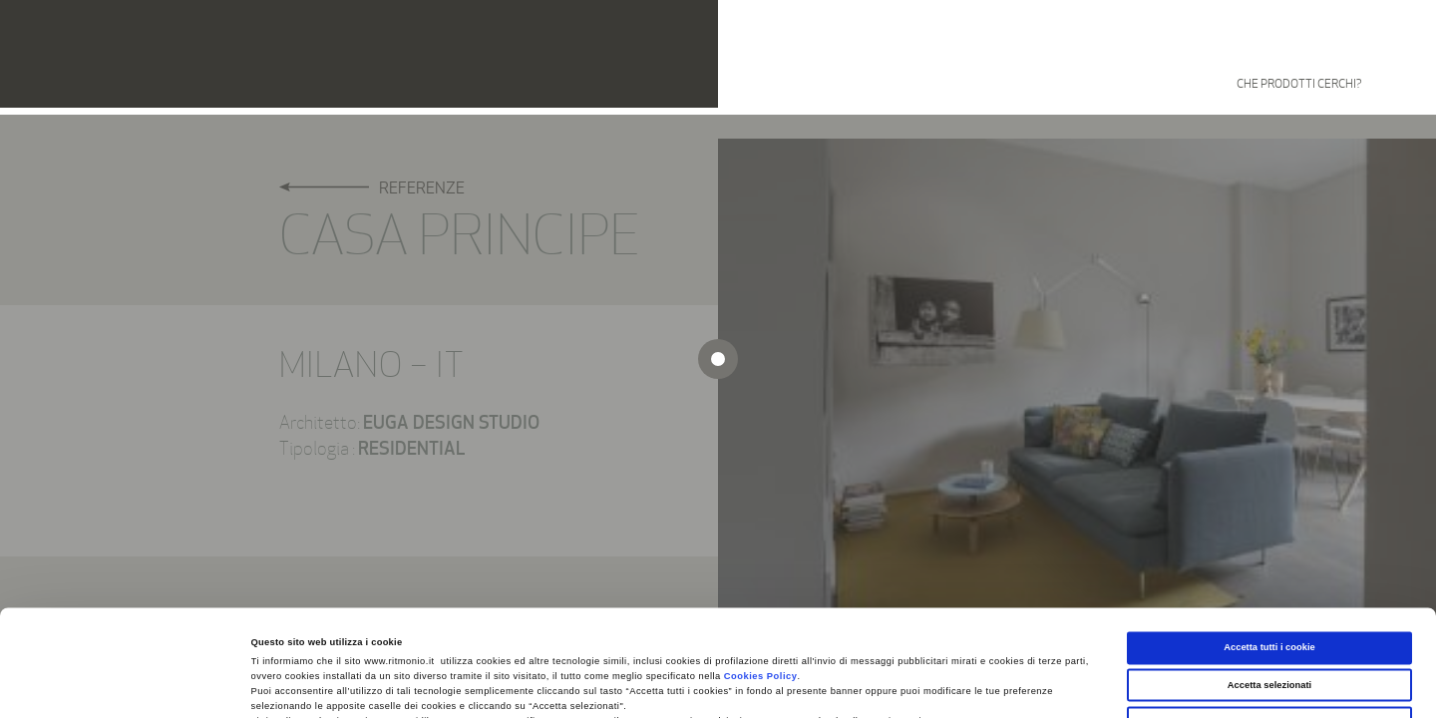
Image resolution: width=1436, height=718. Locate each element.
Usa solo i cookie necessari (1269, 616)
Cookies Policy (761, 570)
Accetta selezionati (1269, 579)
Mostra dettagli (830, 685)
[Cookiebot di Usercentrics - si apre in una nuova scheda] (129, 684)
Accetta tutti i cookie (1269, 541)
